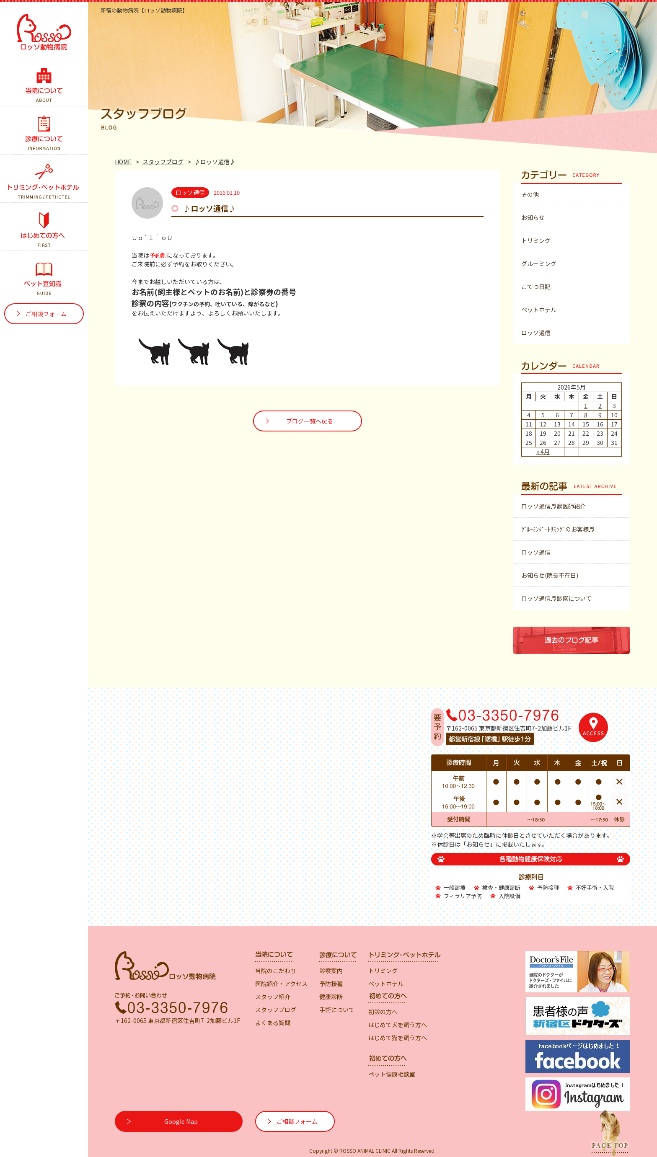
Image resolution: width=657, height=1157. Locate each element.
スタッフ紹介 (272, 996)
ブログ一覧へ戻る (309, 421)
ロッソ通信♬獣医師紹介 (553, 506)
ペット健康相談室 (391, 1074)
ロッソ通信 (536, 332)
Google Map (181, 1121)
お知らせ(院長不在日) (549, 575)
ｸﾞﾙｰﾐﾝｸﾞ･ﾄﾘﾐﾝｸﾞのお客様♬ (558, 529)
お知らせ (533, 217)
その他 (530, 194)
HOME (123, 162)
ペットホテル (538, 309)
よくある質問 (272, 1022)
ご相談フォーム (46, 314)
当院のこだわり (275, 970)
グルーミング (538, 263)
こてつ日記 (536, 286)
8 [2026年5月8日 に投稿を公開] (585, 415)
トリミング (536, 240)
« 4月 (543, 451)
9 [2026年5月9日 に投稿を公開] (600, 415)
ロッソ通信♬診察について (556, 598)
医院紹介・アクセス (281, 983)
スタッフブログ (163, 162)
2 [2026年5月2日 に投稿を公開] (600, 405)
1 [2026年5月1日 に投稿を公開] (585, 405)
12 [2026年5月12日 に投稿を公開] (543, 424)
